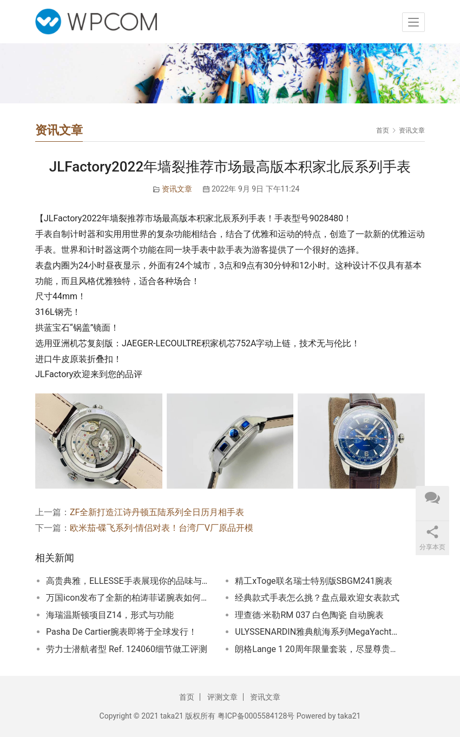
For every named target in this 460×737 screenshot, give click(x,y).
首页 (382, 130)
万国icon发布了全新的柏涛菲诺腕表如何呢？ (129, 598)
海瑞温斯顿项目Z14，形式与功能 (110, 615)
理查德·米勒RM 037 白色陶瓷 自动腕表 (309, 615)
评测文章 (222, 697)
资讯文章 (177, 189)
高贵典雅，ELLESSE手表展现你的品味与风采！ (129, 581)
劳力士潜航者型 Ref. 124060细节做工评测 (126, 649)
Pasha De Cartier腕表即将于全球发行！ (121, 632)
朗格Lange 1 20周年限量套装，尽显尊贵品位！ (318, 649)
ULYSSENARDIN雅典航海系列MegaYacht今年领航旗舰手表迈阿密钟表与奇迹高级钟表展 (318, 632)
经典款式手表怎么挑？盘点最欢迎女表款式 (317, 598)
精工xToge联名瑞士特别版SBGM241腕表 (313, 581)
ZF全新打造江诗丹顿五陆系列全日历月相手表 (157, 512)
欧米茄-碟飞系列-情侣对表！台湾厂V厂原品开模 (161, 528)
